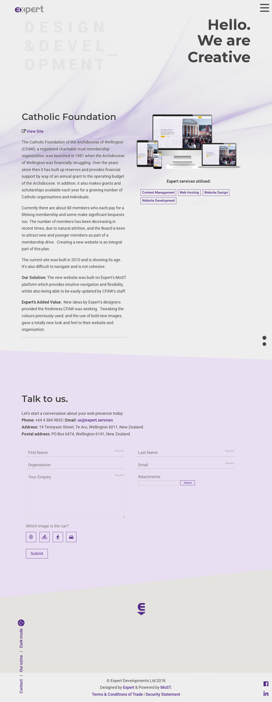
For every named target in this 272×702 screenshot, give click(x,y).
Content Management (158, 192)
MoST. (166, 687)
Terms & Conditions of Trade (117, 694)
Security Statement (162, 694)
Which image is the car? (47, 526)
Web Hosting (189, 192)
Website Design (216, 192)
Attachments (149, 477)
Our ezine (21, 663)
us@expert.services (95, 420)
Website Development (158, 201)
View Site (35, 131)
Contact (21, 686)
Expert (128, 687)
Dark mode (21, 638)
